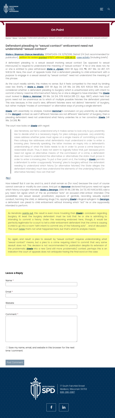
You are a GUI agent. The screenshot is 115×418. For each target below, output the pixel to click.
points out (27, 213)
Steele (9, 110)
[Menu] (101, 9)
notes (22, 228)
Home (8, 38)
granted (43, 57)
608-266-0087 (67, 392)
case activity (83, 57)
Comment (12, 314)
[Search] (108, 9)
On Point (22, 38)
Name (10, 280)
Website (10, 303)
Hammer (57, 110)
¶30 (8, 178)
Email (9, 291)
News (15, 38)
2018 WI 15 (70, 57)
